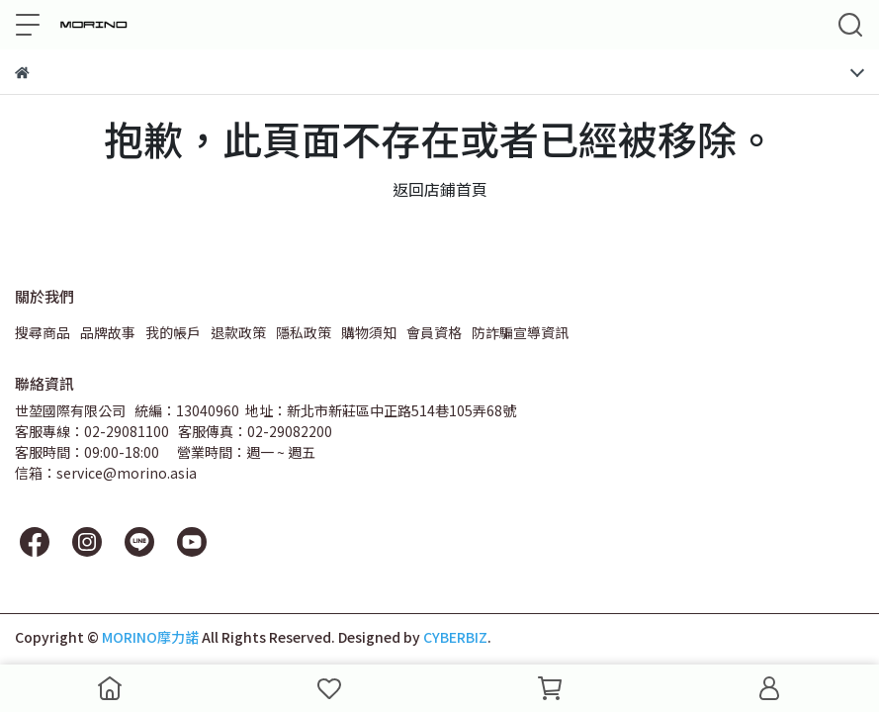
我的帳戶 (173, 332)
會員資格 (434, 332)
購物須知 (368, 332)
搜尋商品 (42, 332)
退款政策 (238, 332)
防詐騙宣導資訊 (520, 332)
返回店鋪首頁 (440, 189)
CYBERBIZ (455, 637)
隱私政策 (303, 332)
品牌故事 (107, 332)
